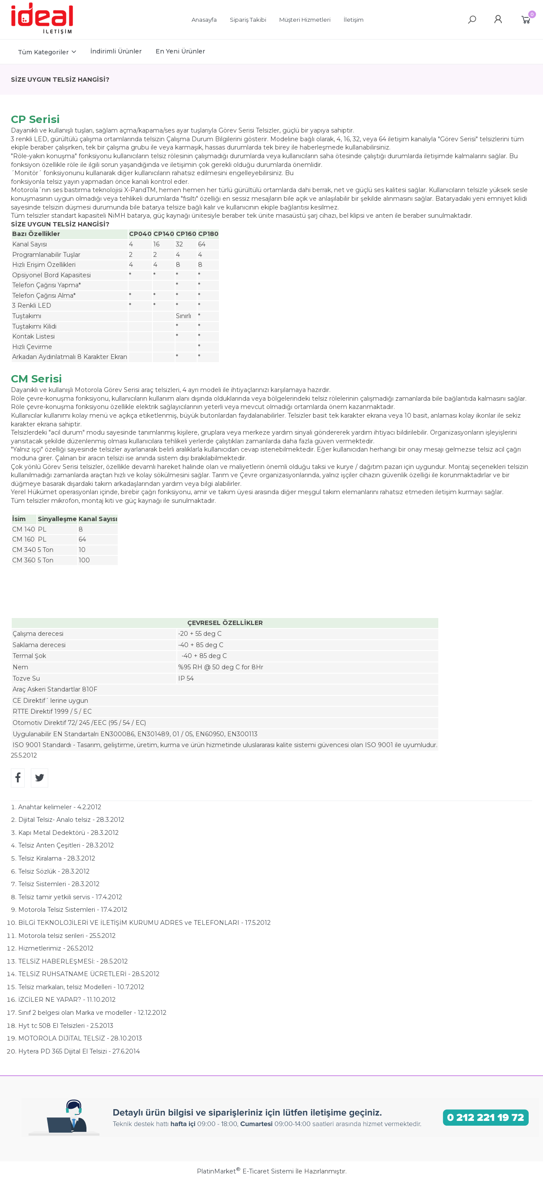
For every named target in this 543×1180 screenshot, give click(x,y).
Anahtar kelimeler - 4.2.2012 (59, 807)
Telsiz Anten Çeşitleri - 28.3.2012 (66, 845)
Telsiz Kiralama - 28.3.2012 (56, 858)
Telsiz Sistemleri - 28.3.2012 (58, 884)
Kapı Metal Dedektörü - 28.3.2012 (68, 833)
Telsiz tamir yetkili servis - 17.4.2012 (70, 897)
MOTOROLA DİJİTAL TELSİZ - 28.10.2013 (80, 1038)
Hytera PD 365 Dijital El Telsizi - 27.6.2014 (79, 1051)
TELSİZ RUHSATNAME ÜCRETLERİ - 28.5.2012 (88, 974)
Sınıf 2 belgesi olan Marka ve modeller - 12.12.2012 (92, 1013)
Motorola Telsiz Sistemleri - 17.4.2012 (72, 910)
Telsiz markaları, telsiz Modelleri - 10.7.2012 (81, 987)
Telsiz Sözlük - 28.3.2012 (53, 871)
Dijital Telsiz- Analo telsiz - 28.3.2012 (71, 820)
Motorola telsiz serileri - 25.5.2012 (67, 936)
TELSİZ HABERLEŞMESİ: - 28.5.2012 (73, 961)
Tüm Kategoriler (43, 52)
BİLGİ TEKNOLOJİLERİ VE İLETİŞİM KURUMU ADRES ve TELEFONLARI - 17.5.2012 (144, 923)
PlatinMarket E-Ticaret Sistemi (245, 1171)
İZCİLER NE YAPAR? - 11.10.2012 (67, 1000)
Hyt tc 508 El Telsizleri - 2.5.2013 (65, 1026)
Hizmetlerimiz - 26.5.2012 (55, 948)
